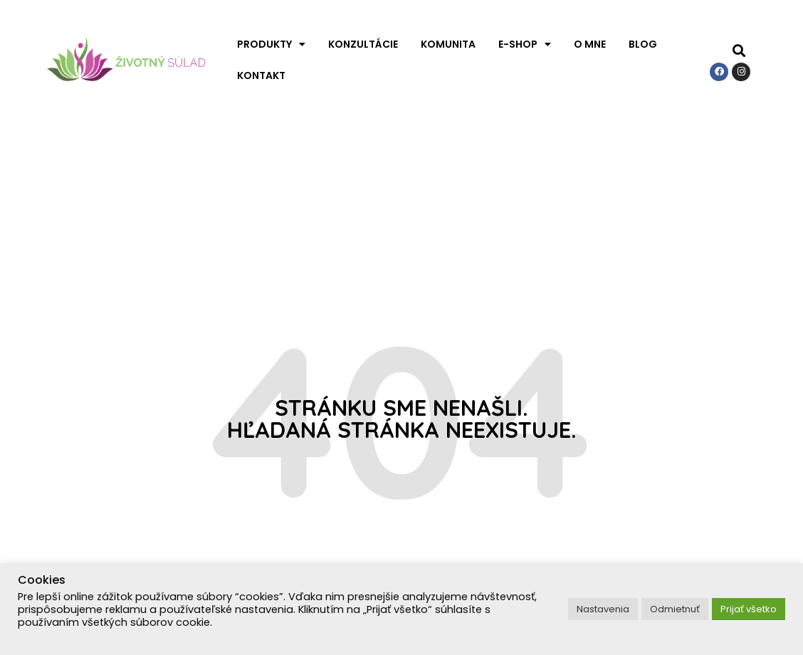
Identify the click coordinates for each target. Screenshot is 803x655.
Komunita (448, 44)
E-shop (524, 44)
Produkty (271, 44)
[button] (738, 51)
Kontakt (261, 75)
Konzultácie (363, 44)
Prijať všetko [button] (748, 609)
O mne (590, 44)
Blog (643, 44)
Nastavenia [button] (603, 609)
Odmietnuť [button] (675, 609)
